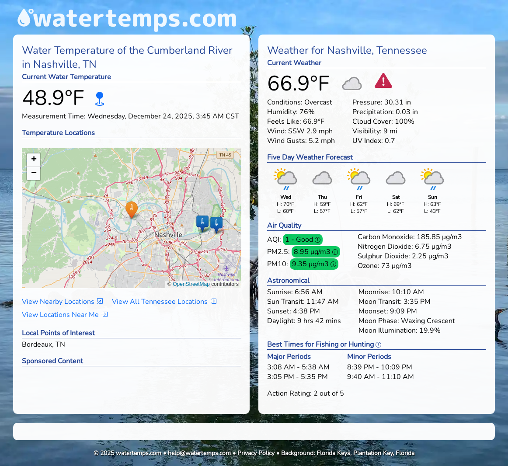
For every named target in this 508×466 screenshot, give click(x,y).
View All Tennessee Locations (164, 301)
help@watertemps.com (199, 453)
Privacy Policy (256, 453)
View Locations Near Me (65, 315)
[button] (131, 209)
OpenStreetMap (191, 284)
